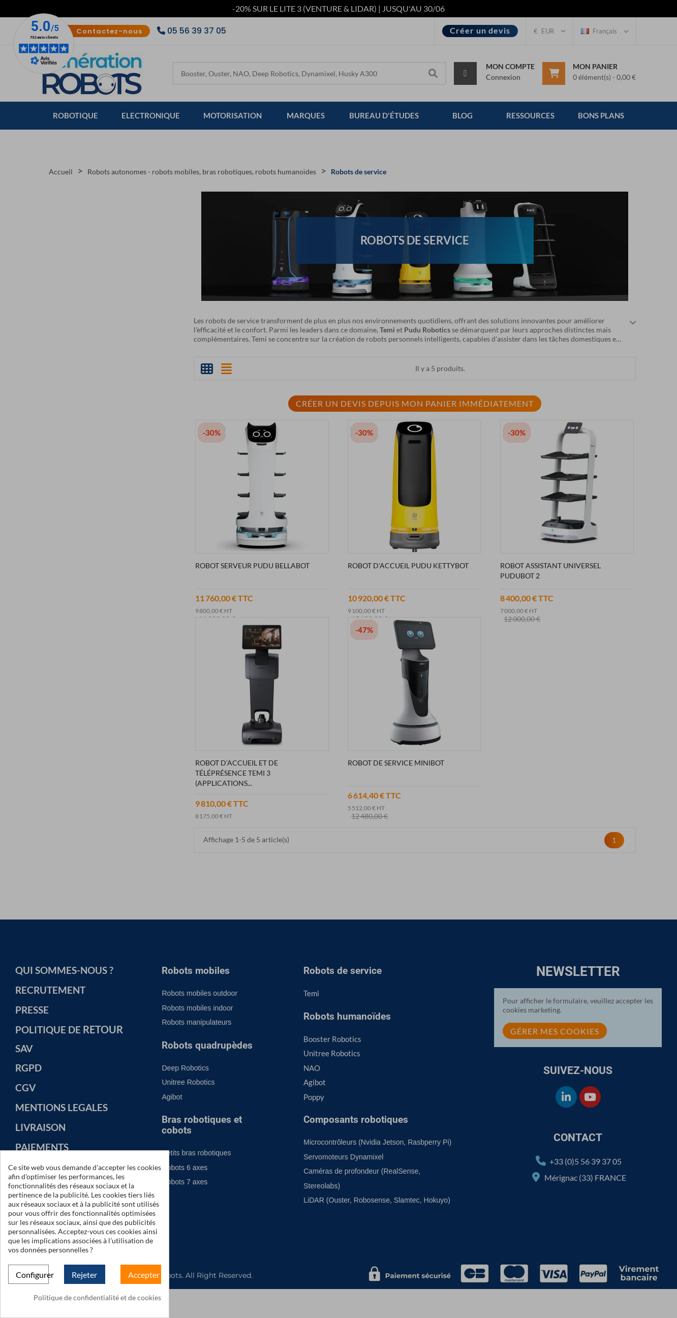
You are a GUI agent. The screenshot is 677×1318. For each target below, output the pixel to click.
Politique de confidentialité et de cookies (97, 1297)
